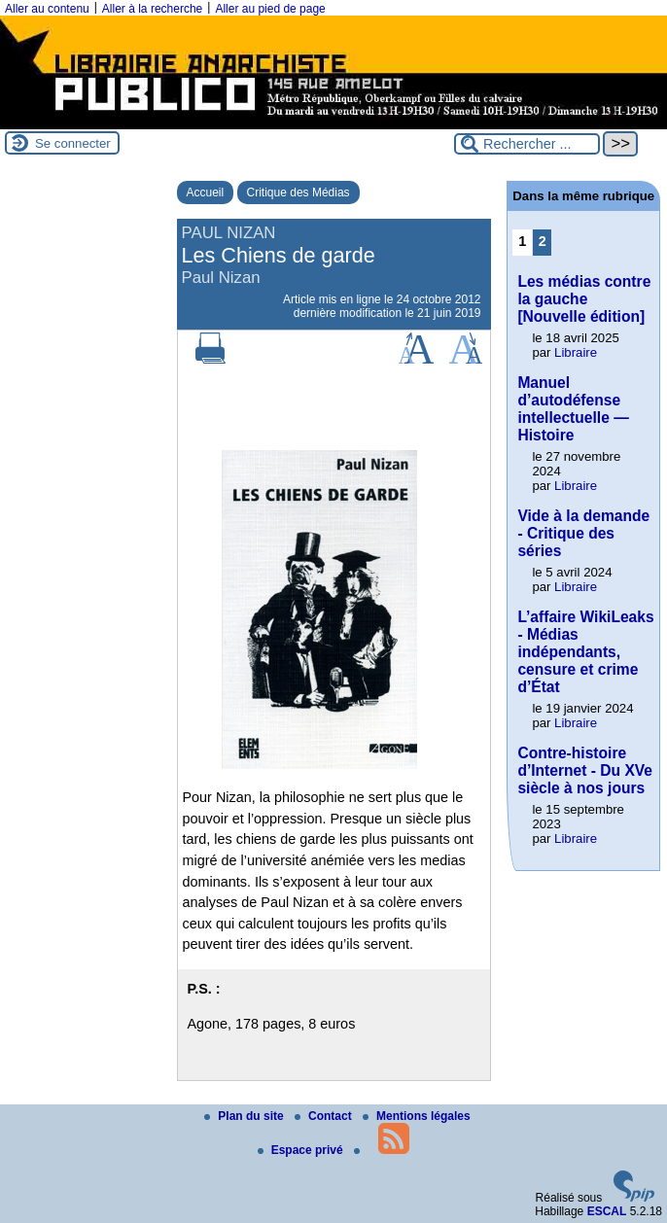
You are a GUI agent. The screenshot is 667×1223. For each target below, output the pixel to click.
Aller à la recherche (152, 9)
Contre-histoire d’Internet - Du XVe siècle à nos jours (584, 770)
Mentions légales (417, 1116)
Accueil (206, 192)
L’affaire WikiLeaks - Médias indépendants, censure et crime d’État (585, 652)
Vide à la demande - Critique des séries (583, 533)
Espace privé (302, 1150)
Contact (325, 1116)
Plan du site (245, 1116)
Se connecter (73, 143)
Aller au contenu (47, 9)
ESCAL (607, 1211)
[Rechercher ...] (527, 144)
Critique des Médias (298, 192)
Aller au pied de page (270, 9)
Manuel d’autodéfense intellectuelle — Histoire (572, 408)
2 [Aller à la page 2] (542, 241)
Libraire (575, 352)
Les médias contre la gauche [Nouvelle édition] (583, 299)
